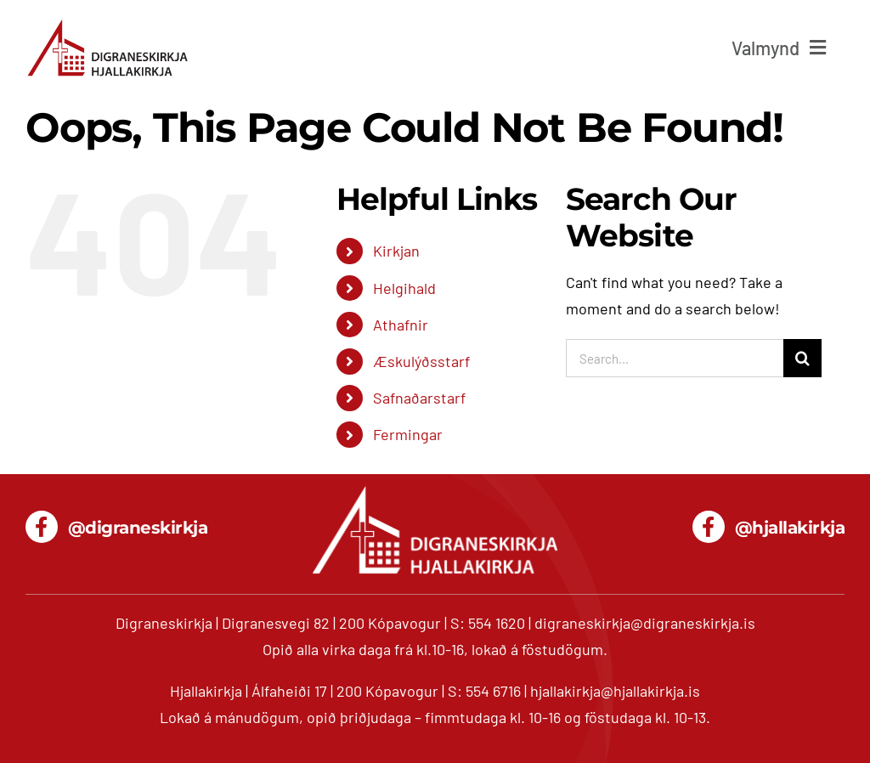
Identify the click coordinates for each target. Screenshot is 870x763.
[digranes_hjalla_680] (107, 24)
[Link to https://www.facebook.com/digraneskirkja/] (41, 527)
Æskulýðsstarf (421, 361)
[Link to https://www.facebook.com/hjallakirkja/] (708, 527)
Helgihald (404, 288)
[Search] (802, 358)
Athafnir (400, 324)
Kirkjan (396, 250)
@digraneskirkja (138, 527)
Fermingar (408, 434)
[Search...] (674, 358)
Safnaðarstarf (419, 397)
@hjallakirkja (790, 527)
